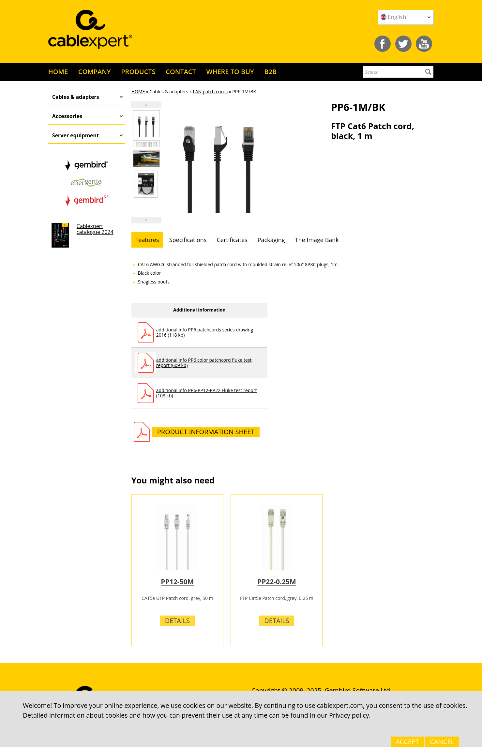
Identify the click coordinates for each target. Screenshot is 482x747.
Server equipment (75, 135)
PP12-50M (177, 581)
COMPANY (94, 71)
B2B (270, 71)
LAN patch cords (210, 91)
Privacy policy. (350, 715)
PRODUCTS (138, 71)
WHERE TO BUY (230, 71)
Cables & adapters (75, 96)
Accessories (67, 116)
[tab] (147, 240)
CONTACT (181, 71)
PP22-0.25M (276, 581)
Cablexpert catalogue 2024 (95, 229)
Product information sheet (206, 431)
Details (177, 620)
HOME (58, 71)
